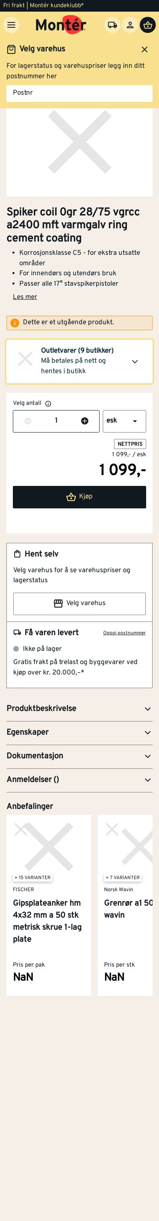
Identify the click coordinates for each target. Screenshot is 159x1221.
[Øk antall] (85, 421)
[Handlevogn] (148, 25)
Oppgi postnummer (124, 633)
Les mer (25, 297)
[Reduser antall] (28, 421)
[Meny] (11, 25)
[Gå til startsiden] (61, 25)
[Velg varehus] (112, 25)
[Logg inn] (130, 25)
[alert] (79, 323)
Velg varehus (79, 603)
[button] (79, 362)
